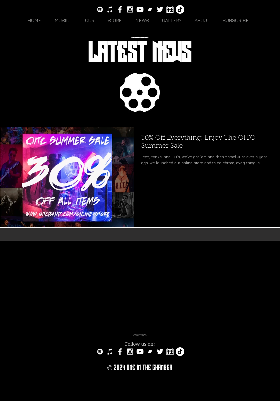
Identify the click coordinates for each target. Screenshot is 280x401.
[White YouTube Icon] (140, 9)
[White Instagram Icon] (130, 9)
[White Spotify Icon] (100, 9)
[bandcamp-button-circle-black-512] (150, 9)
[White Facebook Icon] (120, 9)
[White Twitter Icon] (160, 9)
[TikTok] (180, 9)
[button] (64, 20)
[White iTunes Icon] (110, 9)
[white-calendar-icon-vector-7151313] (170, 9)
